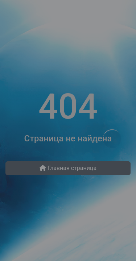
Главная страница (68, 168)
